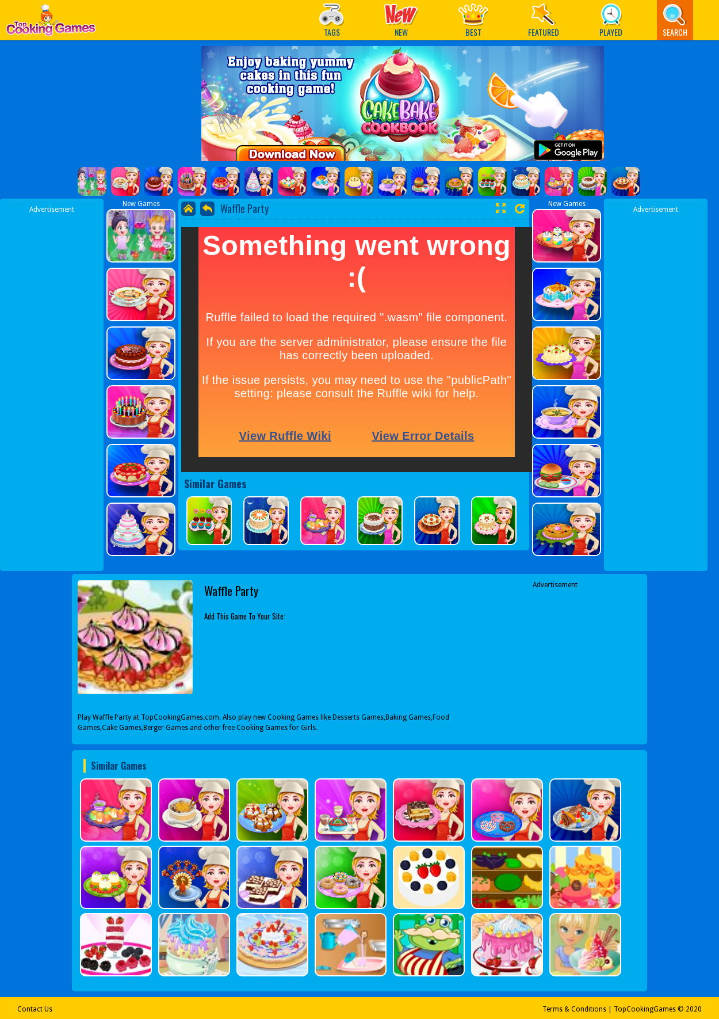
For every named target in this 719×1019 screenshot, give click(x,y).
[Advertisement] (52, 387)
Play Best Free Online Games (51, 23)
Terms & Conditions (574, 1009)
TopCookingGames (645, 1009)
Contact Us (34, 1009)
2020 (694, 1009)
